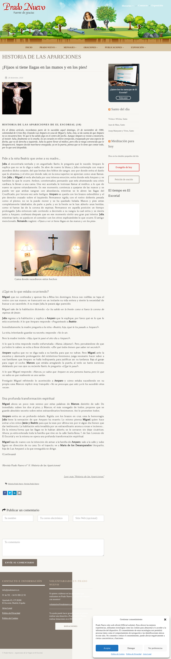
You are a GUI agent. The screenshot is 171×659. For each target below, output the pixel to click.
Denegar (131, 648)
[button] (165, 619)
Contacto (143, 5)
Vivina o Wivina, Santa (117, 119)
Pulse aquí (123, 98)
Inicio (28, 47)
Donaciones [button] (70, 626)
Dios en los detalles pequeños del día (123, 156)
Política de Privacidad (133, 654)
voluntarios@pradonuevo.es (60, 604)
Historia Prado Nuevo (15, 484)
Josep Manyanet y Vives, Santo (121, 131)
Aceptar (107, 648)
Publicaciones (114, 47)
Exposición (157, 5)
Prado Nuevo (48, 47)
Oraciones (91, 47)
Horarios (128, 5)
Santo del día (120, 109)
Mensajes (70, 47)
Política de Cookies (118, 654)
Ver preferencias (155, 648)
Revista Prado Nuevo (31, 484)
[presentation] (24, 531)
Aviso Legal (147, 654)
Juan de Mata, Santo (116, 125)
